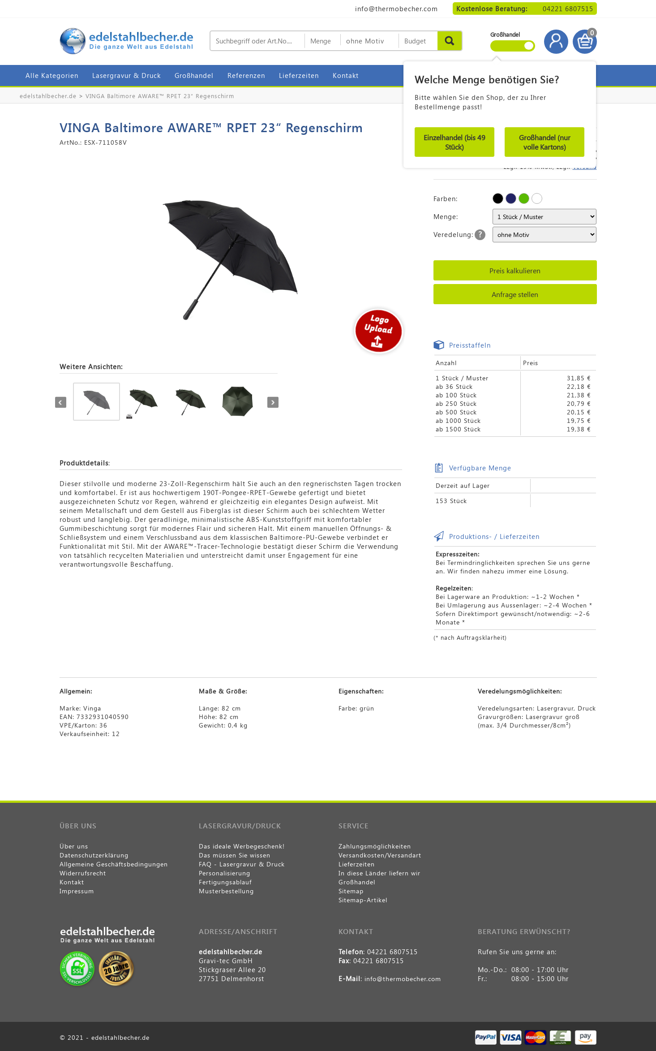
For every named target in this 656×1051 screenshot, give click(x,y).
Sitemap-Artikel (363, 900)
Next (273, 402)
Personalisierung (224, 873)
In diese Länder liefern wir (379, 873)
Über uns (74, 846)
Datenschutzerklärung (94, 855)
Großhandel (194, 75)
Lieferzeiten (299, 75)
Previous (60, 402)
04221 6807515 (568, 8)
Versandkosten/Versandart (380, 855)
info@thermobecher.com (396, 8)
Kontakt (346, 75)
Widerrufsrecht (83, 873)
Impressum (77, 891)
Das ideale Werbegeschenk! (242, 846)
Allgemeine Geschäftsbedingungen (114, 864)
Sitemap (351, 891)
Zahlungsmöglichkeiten (375, 846)
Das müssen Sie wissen (234, 855)
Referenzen (246, 75)
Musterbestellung (226, 891)
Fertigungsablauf (225, 882)
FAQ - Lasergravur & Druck (242, 864)
